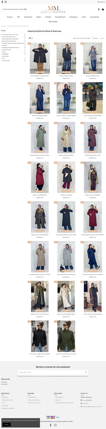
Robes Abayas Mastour (9, 41)
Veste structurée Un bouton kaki (66, 354)
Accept (7, 424)
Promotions (32, 397)
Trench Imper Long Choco (93, 155)
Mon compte (59, 397)
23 (102, 38)
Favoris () (101, 2)
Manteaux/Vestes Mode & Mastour (13, 43)
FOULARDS (5, 54)
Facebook (4, 382)
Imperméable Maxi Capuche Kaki (39, 155)
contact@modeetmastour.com (92, 407)
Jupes (4, 52)
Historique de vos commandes (64, 403)
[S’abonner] (86, 372)
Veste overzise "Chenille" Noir (40, 76)
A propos (5, 397)
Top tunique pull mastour (10, 34)
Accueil (3, 30)
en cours (85, 403)
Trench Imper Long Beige (66, 155)
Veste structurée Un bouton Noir (40, 354)
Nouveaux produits (35, 403)
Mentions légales (7, 400)
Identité (57, 400)
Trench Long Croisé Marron (39, 235)
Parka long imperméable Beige (66, 314)
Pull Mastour (6, 49)
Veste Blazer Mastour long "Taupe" (39, 274)
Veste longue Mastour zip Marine (93, 274)
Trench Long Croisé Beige (92, 195)
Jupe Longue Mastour (8, 36)
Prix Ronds (5, 56)
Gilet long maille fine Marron (93, 314)
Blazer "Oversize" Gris (92, 76)
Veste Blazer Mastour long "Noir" (66, 235)
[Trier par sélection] (95, 38)
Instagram (4, 384)
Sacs (3, 58)
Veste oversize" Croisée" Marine (66, 115)
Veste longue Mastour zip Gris (66, 274)
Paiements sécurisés (8, 408)
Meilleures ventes (34, 400)
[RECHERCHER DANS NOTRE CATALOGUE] (25, 9)
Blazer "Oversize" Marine (39, 115)
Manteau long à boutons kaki (40, 314)
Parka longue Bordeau (40, 195)
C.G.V (3, 403)
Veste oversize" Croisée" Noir (92, 115)
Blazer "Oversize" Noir (66, 76)
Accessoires (6, 60)
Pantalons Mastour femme (10, 39)
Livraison (5, 406)
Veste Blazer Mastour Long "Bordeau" (92, 235)
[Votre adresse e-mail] (51, 372)
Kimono (4, 45)
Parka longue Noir (66, 195)
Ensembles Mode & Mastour (10, 47)
